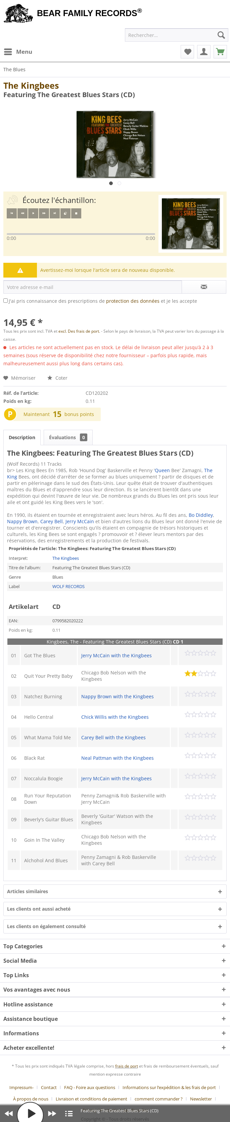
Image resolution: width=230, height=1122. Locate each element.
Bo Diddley (201, 515)
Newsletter (201, 1099)
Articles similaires (27, 891)
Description (22, 437)
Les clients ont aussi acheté (39, 909)
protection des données (132, 301)
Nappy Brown (22, 521)
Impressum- (21, 1087)
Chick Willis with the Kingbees (115, 717)
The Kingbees (31, 85)
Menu (18, 50)
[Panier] (220, 51)
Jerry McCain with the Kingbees (116, 655)
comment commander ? (159, 1099)
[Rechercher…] (176, 35)
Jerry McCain (79, 521)
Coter (57, 378)
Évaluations (68, 437)
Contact (49, 1087)
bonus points (79, 414)
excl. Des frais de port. (79, 331)
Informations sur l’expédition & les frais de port (169, 1087)
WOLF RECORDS (68, 586)
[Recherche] (221, 35)
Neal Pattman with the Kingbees (117, 758)
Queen (162, 470)
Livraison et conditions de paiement (91, 1099)
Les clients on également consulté (46, 926)
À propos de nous (30, 1099)
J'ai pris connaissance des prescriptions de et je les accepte (103, 301)
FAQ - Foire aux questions (89, 1087)
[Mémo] (187, 51)
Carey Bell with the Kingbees (113, 737)
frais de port (126, 1066)
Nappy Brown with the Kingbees (117, 696)
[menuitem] (18, 51)
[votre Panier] (204, 51)
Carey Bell (51, 521)
